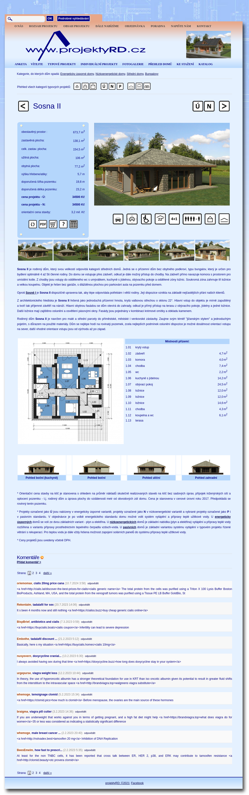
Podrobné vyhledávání (73, 18)
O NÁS (19, 26)
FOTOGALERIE (133, 64)
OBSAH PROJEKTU (76, 26)
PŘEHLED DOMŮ (160, 64)
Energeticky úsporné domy (77, 74)
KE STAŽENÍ (185, 64)
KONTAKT (204, 26)
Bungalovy (151, 74)
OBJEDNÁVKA (135, 26)
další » (47, 573)
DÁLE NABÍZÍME (107, 26)
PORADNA (158, 26)
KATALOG (206, 64)
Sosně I (31, 292)
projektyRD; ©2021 (117, 783)
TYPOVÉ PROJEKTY (62, 64)
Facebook (137, 783)
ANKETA (21, 64)
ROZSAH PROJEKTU (43, 26)
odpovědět (93, 583)
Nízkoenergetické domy (110, 74)
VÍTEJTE (37, 64)
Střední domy (135, 74)
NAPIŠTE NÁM (181, 26)
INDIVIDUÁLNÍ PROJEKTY (99, 64)
